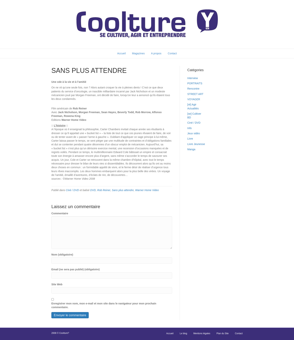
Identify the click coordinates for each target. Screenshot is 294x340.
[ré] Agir (191, 104)
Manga (191, 149)
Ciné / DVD (72, 190)
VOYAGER (193, 99)
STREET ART (195, 94)
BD (189, 117)
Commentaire (59, 213)
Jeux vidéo (193, 133)
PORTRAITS (194, 83)
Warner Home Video (147, 190)
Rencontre (193, 88)
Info (189, 128)
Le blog (183, 333)
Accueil (121, 53)
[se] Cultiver (194, 113)
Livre (190, 138)
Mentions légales (201, 333)
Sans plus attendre (123, 190)
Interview (192, 78)
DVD (93, 190)
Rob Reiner (103, 190)
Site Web (56, 284)
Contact (172, 53)
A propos (156, 53)
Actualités (193, 108)
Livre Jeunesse (196, 144)
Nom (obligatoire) (62, 254)
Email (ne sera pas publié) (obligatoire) (75, 269)
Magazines (138, 53)
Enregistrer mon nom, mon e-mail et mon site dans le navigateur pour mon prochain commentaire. (103, 305)
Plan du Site (223, 333)
